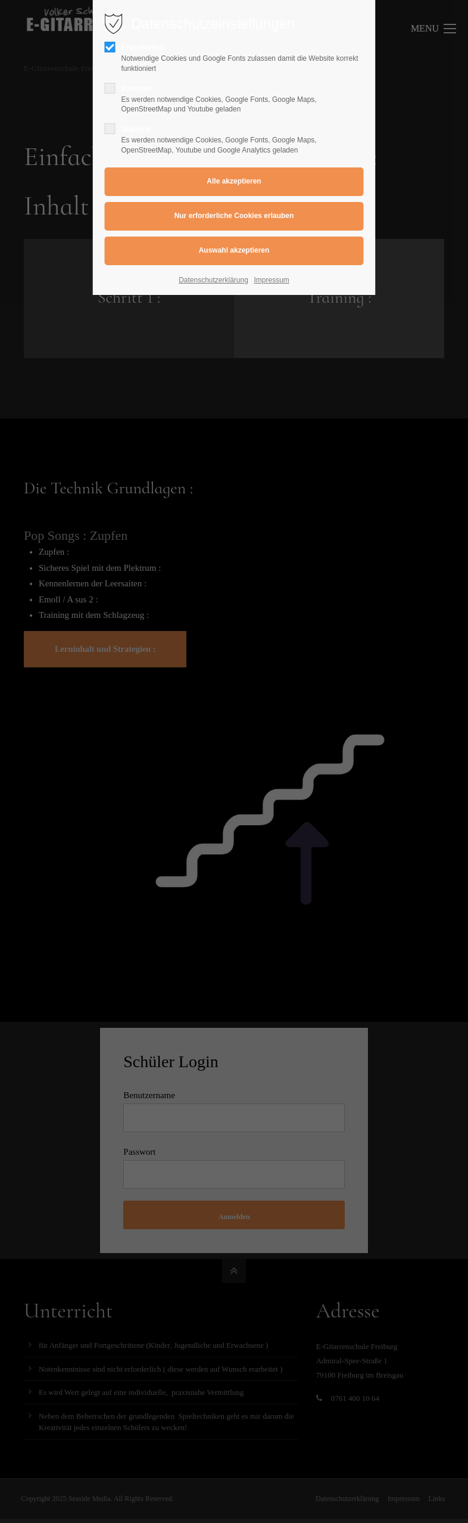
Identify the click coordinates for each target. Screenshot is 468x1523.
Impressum (271, 280)
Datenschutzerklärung (213, 280)
